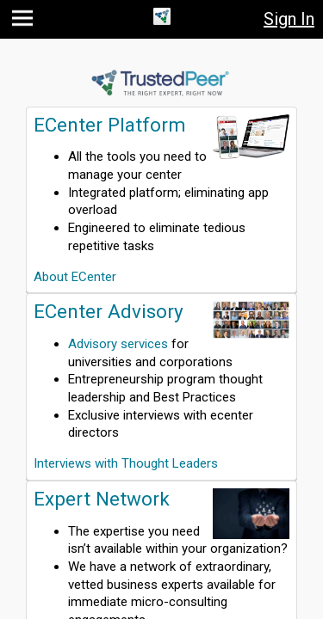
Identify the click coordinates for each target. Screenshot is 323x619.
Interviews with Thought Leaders (126, 463)
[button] (24, 22)
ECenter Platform (110, 124)
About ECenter (75, 277)
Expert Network (102, 498)
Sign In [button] (289, 19)
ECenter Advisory (108, 311)
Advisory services (118, 344)
